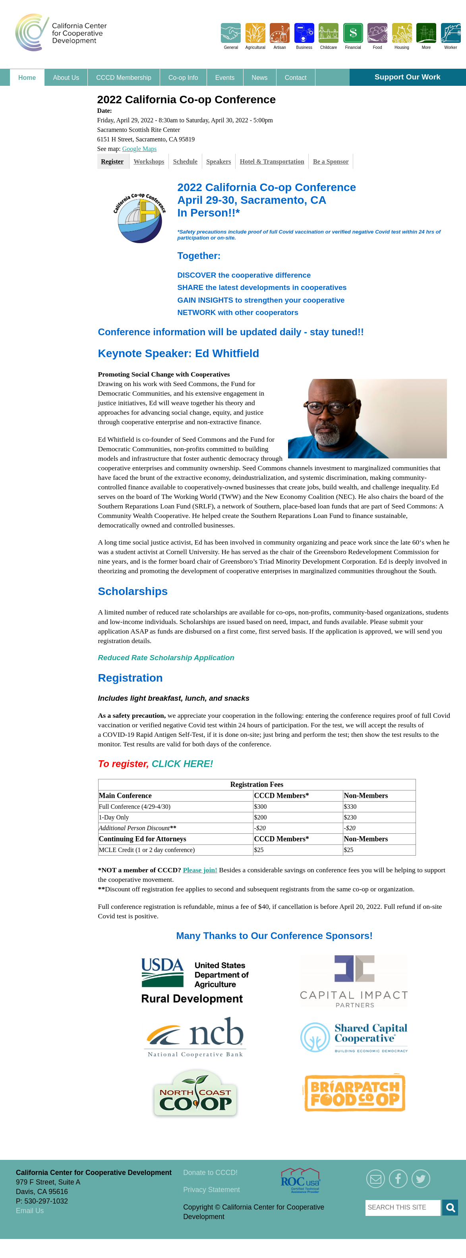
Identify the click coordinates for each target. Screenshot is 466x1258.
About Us (66, 77)
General (231, 47)
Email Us (30, 1211)
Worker (450, 47)
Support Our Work (408, 77)
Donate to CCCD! (210, 1173)
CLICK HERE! (182, 763)
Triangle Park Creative (79, 1244)
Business (304, 47)
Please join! (200, 870)
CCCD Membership (123, 77)
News (260, 77)
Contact (296, 77)
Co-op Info (183, 77)
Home (27, 77)
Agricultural (255, 47)
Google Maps (139, 148)
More (426, 47)
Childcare (328, 47)
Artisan (280, 47)
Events (225, 77)
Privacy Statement (211, 1190)
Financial (353, 47)
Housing (401, 47)
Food (377, 47)
